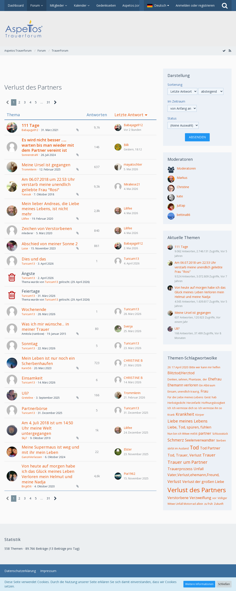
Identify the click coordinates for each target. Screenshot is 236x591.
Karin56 (26, 368)
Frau (204, 391)
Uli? (25, 393)
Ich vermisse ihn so (210, 408)
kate (180, 196)
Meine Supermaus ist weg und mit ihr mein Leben (50, 449)
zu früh (208, 504)
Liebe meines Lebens (187, 421)
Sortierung (174, 84)
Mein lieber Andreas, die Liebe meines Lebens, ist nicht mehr (50, 209)
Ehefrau (214, 379)
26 (169, 367)
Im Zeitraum (176, 101)
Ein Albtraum (207, 385)
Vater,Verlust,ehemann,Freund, (193, 474)
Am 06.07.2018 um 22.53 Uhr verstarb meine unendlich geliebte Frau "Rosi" (48, 184)
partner (204, 433)
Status (172, 118)
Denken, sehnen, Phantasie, (184, 379)
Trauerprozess (179, 468)
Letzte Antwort (128, 114)
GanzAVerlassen (32, 457)
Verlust (174, 481)
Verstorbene (177, 497)
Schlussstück (220, 434)
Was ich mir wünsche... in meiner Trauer (45, 326)
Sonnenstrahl (30, 155)
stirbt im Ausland (178, 448)
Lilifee (25, 219)
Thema (13, 114)
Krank (171, 415)
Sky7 (24, 438)
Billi (126, 145)
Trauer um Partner (187, 462)
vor (214, 498)
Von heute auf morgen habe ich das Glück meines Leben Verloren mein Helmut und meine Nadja (48, 473)
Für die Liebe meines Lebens (185, 397)
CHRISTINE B (133, 360)
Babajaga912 (30, 130)
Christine (183, 187)
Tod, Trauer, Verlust (184, 455)
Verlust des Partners (196, 490)
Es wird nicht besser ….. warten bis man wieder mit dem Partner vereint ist (48, 145)
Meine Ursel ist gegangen (46, 164)
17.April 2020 (180, 367)
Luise (25, 248)
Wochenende (34, 309)
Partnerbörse (34, 408)
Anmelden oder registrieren (195, 5)
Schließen (224, 584)
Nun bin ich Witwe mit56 (182, 434)
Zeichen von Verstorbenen (47, 228)
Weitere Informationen (199, 584)
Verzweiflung (200, 497)
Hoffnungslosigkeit (213, 403)
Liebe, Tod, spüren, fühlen (189, 427)
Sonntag (30, 343)
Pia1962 (129, 473)
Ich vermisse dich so (184, 408)
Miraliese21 (132, 184)
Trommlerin (29, 169)
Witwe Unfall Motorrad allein (185, 504)
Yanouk (26, 194)
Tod (194, 447)
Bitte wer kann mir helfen (204, 367)
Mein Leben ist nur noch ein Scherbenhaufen (48, 360)
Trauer (208, 455)
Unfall (199, 468)
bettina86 (183, 215)
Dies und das (34, 259)
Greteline (27, 398)
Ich (169, 408)
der (205, 379)
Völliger (222, 498)
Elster (128, 449)
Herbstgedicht (176, 403)
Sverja (128, 326)
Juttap (181, 205)
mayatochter (133, 164)
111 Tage (30, 125)
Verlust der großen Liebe (203, 481)
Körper (199, 415)
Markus (182, 178)
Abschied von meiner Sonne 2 (50, 243)
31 (48, 102)
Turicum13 (28, 264)
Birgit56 (26, 486)
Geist (207, 397)
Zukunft (218, 504)
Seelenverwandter (200, 440)
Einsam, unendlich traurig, (183, 391)
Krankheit (185, 414)
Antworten (97, 114)
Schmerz (175, 440)
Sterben (221, 440)
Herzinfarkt (193, 403)
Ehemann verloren (182, 385)
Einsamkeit (32, 378)
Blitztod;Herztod (180, 372)
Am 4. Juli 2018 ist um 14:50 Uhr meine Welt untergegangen (47, 428)
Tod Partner (210, 448)
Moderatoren (186, 168)
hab (214, 397)
